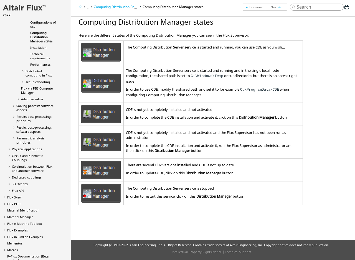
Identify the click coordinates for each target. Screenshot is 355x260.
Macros (12, 250)
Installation (38, 47)
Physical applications (27, 149)
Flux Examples (17, 230)
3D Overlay (20, 184)
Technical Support (238, 252)
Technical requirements (40, 56)
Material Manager (20, 217)
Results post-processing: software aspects (34, 129)
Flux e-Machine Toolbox (24, 223)
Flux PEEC (14, 204)
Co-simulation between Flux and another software (32, 168)
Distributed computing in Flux (39, 73)
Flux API (18, 190)
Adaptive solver (32, 99)
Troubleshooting (38, 82)
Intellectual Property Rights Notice (197, 252)
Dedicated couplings (26, 177)
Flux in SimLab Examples (25, 237)
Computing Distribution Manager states (41, 37)
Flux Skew (14, 197)
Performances (40, 64)
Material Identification (23, 210)
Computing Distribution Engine (117, 6)
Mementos (14, 243)
